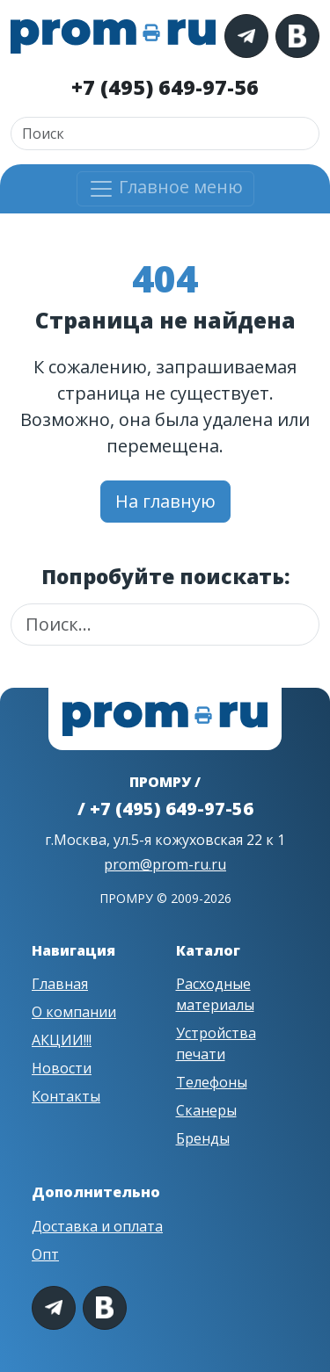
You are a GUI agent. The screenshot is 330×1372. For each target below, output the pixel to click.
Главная (60, 983)
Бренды (203, 1138)
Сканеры (206, 1110)
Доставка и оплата (97, 1226)
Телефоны (211, 1082)
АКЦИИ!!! (62, 1040)
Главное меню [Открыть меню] (165, 188)
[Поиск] (165, 133)
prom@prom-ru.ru (165, 864)
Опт (45, 1254)
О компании (74, 1012)
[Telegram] (246, 36)
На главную (165, 501)
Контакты (66, 1096)
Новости (62, 1068)
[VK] (297, 36)
